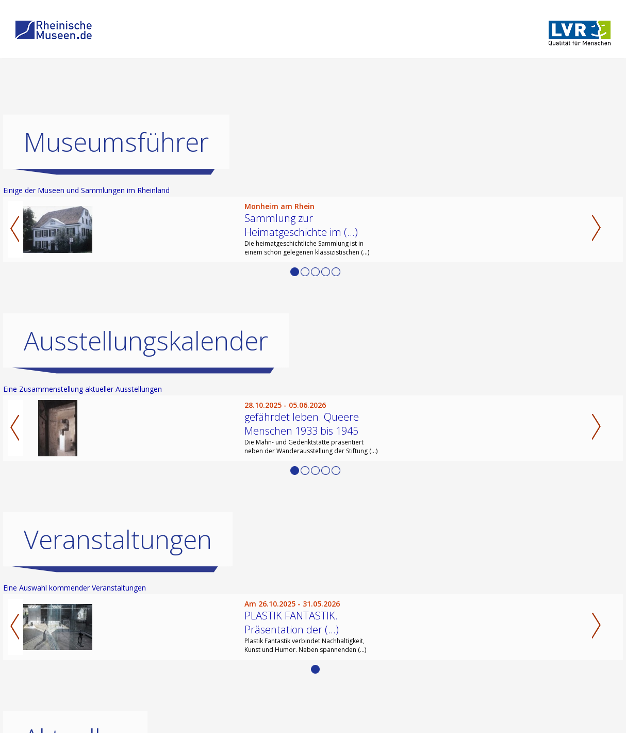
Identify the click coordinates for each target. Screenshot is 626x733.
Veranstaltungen (118, 539)
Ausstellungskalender (146, 340)
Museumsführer (116, 142)
